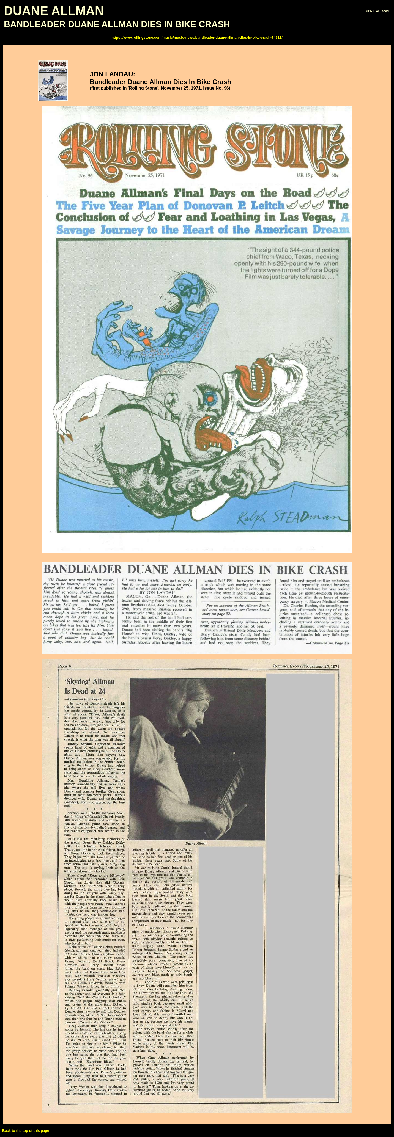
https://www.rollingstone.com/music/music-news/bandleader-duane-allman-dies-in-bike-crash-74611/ (197, 37)
